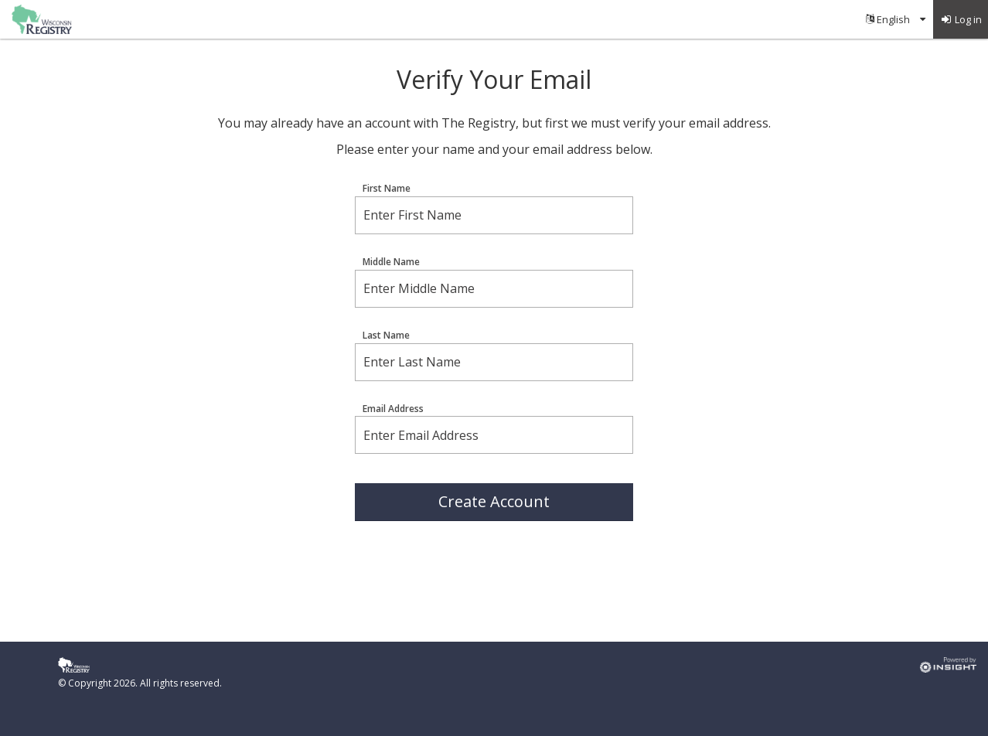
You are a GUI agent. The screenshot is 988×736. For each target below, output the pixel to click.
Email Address (393, 409)
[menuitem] (895, 19)
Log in (961, 19)
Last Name (386, 335)
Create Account (494, 501)
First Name (387, 188)
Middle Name (391, 262)
